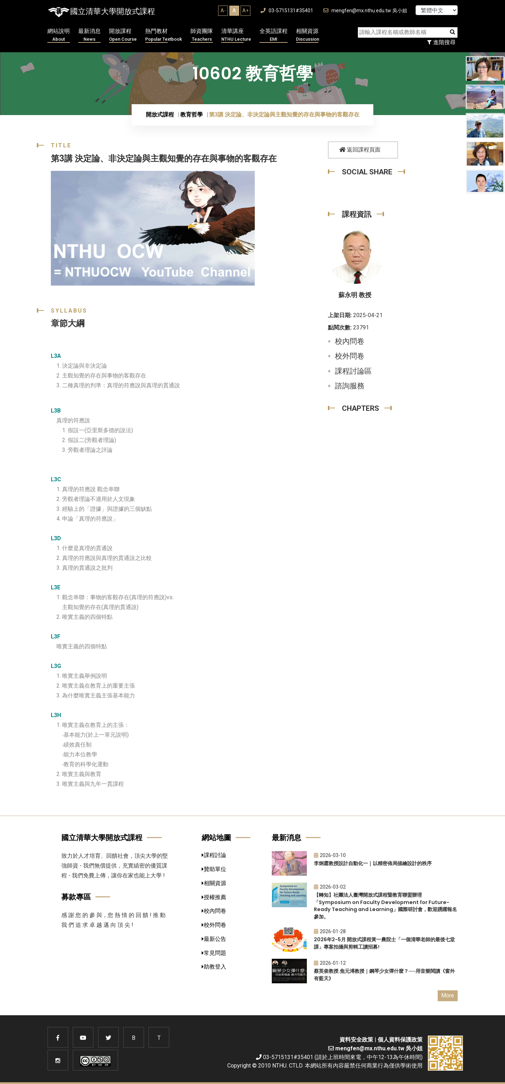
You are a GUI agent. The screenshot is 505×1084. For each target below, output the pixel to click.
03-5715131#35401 (287, 11)
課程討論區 (353, 371)
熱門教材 (163, 35)
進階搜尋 (441, 42)
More (447, 995)
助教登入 (214, 966)
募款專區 (76, 897)
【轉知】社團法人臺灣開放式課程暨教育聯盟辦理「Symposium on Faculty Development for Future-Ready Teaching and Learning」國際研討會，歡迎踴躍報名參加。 (385, 905)
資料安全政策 (356, 1039)
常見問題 (214, 953)
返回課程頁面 (360, 149)
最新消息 (89, 35)
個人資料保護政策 (400, 1039)
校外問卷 (349, 356)
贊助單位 (214, 869)
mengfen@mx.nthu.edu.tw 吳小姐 (365, 11)
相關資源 (307, 35)
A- (223, 10)
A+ (245, 10)
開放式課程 (160, 114)
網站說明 (58, 35)
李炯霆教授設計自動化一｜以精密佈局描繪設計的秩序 (373, 863)
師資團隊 (201, 35)
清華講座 (236, 35)
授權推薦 (214, 897)
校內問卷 (349, 341)
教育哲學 (191, 114)
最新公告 (214, 939)
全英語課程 (274, 35)
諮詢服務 (349, 386)
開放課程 (123, 35)
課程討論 (214, 855)
